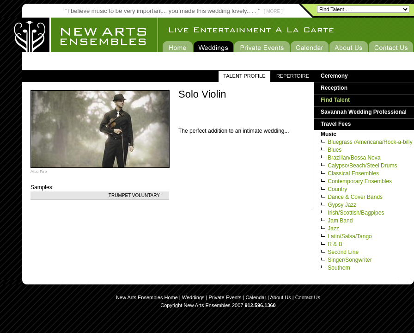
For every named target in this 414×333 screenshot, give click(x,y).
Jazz (333, 228)
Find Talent (335, 100)
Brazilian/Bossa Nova (354, 157)
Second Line (343, 252)
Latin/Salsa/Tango (349, 236)
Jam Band (340, 220)
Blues (334, 150)
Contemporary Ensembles (360, 181)
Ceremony (334, 76)
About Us (280, 297)
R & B (335, 244)
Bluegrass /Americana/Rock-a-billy (370, 142)
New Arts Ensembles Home (147, 297)
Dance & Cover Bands (355, 197)
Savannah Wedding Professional (364, 112)
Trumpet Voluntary (134, 195)
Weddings (193, 297)
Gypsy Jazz (342, 205)
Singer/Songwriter (349, 260)
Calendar (255, 297)
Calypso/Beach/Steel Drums (362, 165)
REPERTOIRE (292, 76)
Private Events (225, 297)
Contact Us (307, 297)
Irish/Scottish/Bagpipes (356, 213)
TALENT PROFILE (244, 76)
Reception (334, 88)
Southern (339, 268)
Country (337, 189)
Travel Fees (336, 124)
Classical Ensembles (353, 173)
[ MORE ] (273, 11)
